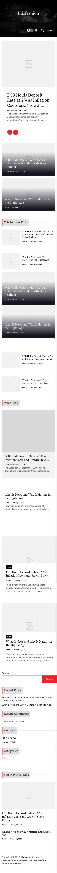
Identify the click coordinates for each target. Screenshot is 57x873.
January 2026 (9, 742)
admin (9, 110)
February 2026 (9, 737)
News (9, 567)
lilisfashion (28, 13)
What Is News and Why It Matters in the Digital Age (28, 200)
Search (5, 673)
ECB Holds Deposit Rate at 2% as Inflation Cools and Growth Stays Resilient (28, 102)
